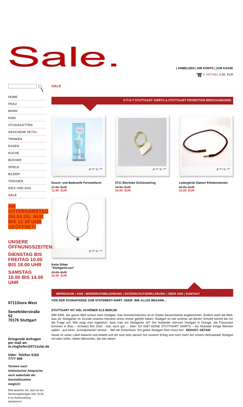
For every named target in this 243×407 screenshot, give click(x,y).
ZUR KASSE (224, 68)
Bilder (14, 174)
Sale (12, 195)
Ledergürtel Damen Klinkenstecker (203, 182)
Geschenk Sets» (22, 132)
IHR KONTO (205, 68)
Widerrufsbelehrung (104, 293)
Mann (13, 111)
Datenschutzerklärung (145, 293)
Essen (13, 146)
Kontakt (193, 293)
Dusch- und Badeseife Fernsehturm (76, 182)
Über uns (175, 293)
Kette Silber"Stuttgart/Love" (62, 266)
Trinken (15, 139)
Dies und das (19, 188)
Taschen (15, 181)
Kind (12, 118)
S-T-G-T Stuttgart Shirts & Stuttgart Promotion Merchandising (177, 100)
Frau (12, 104)
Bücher (15, 160)
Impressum (65, 293)
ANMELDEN (186, 68)
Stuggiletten (20, 125)
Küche (13, 153)
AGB (79, 293)
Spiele (13, 167)
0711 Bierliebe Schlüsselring (135, 182)
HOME (13, 97)
